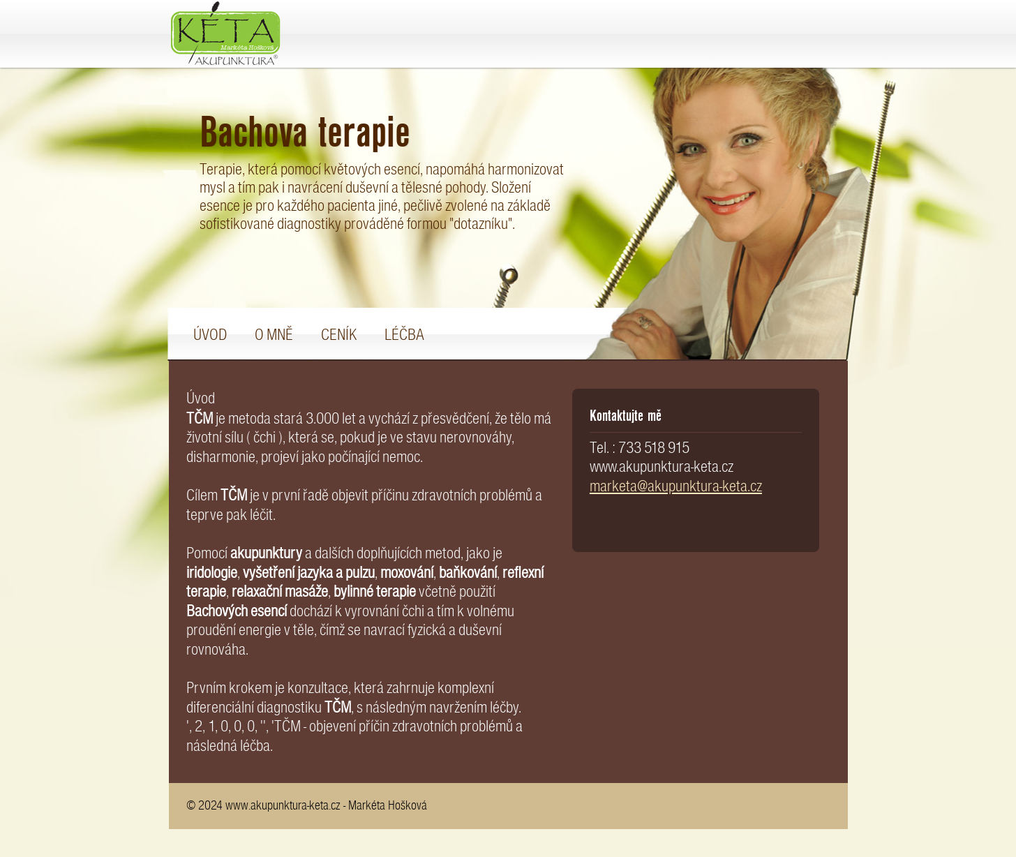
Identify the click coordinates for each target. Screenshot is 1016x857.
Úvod (210, 334)
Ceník (339, 334)
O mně (274, 334)
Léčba (404, 334)
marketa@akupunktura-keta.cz (676, 486)
